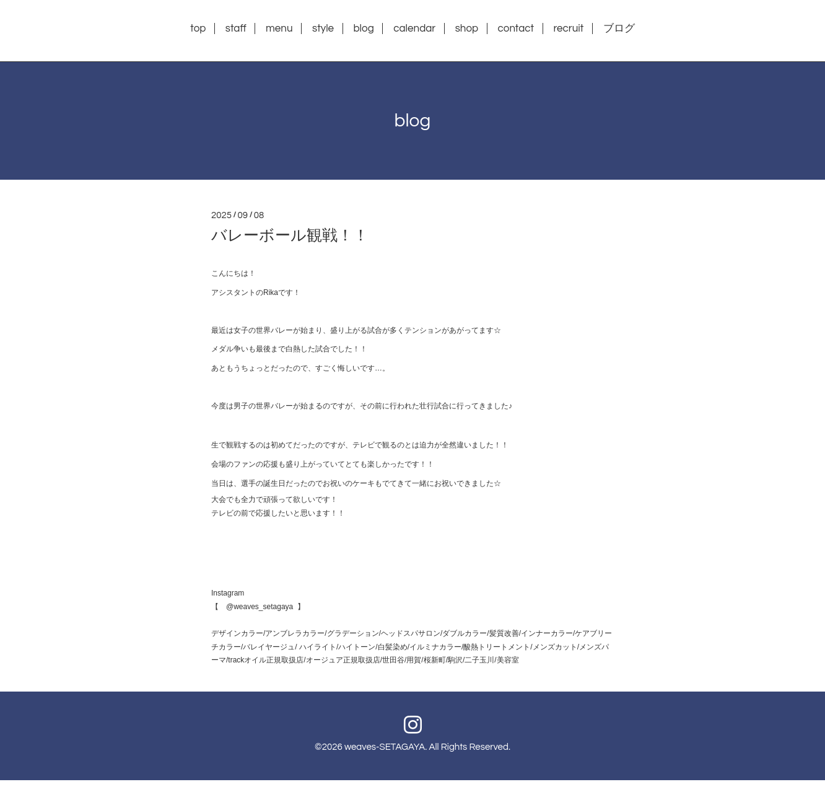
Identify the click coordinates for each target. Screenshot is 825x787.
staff (236, 28)
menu (279, 28)
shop (467, 28)
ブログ (619, 28)
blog (363, 28)
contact (516, 28)
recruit (568, 28)
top (198, 28)
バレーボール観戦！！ (290, 235)
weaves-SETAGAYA (384, 747)
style (323, 28)
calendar (414, 28)
